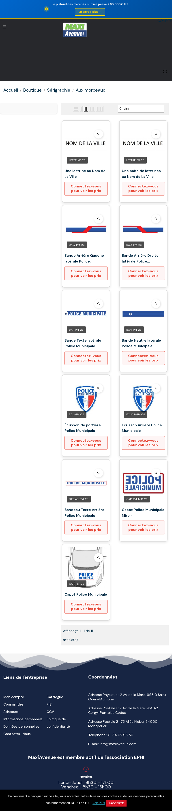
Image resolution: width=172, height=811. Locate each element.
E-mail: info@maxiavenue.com (112, 744)
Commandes (13, 704)
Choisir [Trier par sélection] (141, 108)
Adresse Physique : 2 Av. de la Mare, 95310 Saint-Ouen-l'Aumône (128, 697)
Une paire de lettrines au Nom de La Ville (141, 173)
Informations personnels (23, 719)
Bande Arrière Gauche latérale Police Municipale (84, 258)
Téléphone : (110, 735)
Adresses (11, 712)
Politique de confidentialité (58, 723)
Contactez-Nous (17, 734)
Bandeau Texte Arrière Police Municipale (84, 512)
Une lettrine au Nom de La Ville (84, 173)
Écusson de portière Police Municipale (82, 428)
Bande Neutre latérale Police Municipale (141, 343)
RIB (49, 704)
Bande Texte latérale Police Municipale (82, 343)
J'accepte (116, 803)
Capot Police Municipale (85, 594)
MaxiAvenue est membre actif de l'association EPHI (86, 757)
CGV (50, 712)
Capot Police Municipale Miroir (143, 512)
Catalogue (55, 697)
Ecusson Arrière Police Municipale (142, 428)
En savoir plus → (90, 12)
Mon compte (13, 697)
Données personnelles (21, 726)
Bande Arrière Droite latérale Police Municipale (140, 258)
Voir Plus (98, 803)
